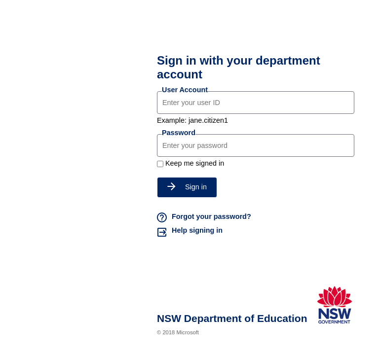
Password (178, 133)
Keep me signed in (194, 163)
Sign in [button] (187, 187)
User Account (185, 90)
